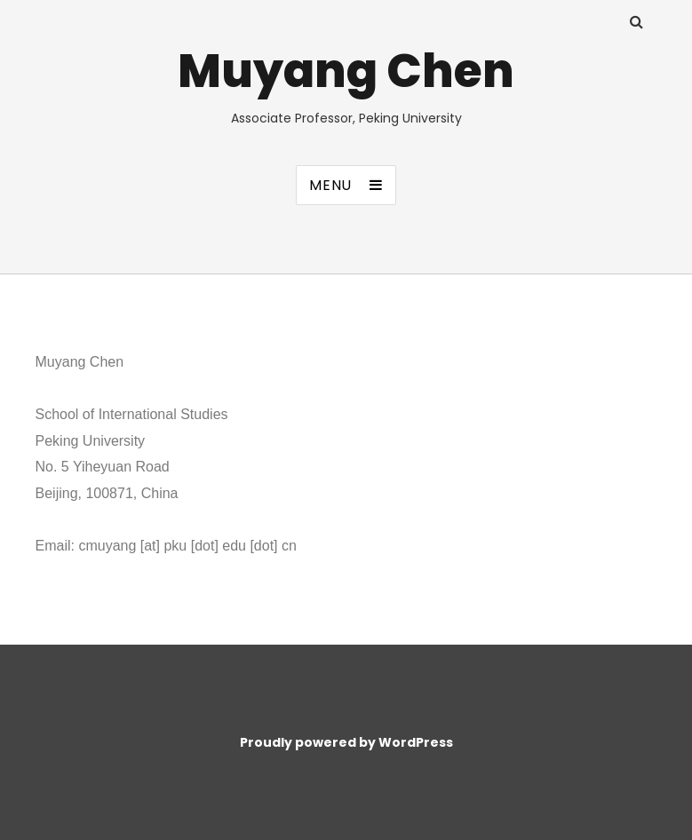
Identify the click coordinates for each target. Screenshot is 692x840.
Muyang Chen (346, 70)
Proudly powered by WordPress (346, 742)
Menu (330, 185)
